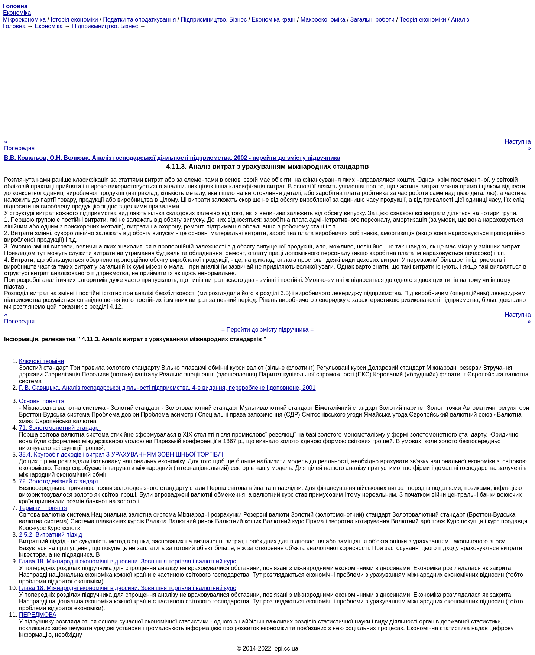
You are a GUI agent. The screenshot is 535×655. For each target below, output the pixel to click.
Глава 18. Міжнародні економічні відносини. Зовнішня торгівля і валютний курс (127, 561)
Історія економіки (74, 19)
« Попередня (19, 144)
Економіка (17, 13)
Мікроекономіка (24, 19)
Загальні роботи (372, 19)
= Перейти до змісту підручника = (267, 329)
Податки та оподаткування (139, 19)
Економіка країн (274, 19)
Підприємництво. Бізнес (214, 19)
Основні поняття (41, 401)
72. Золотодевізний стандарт (58, 481)
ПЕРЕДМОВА (37, 615)
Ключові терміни (41, 361)
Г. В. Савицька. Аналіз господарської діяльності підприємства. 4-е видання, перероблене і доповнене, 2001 (167, 388)
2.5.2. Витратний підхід (50, 534)
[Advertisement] (267, 82)
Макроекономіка (323, 19)
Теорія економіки (422, 19)
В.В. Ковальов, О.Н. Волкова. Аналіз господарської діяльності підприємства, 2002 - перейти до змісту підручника (172, 158)
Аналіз (460, 19)
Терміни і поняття (43, 508)
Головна (14, 26)
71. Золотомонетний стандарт (60, 428)
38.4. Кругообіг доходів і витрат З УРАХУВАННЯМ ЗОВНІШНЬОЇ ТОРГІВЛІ (121, 454)
